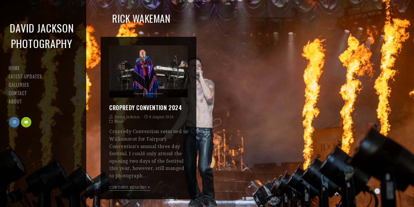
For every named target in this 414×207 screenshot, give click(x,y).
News (119, 122)
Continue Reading (129, 187)
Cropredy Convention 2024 (145, 107)
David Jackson (127, 117)
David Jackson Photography (42, 35)
